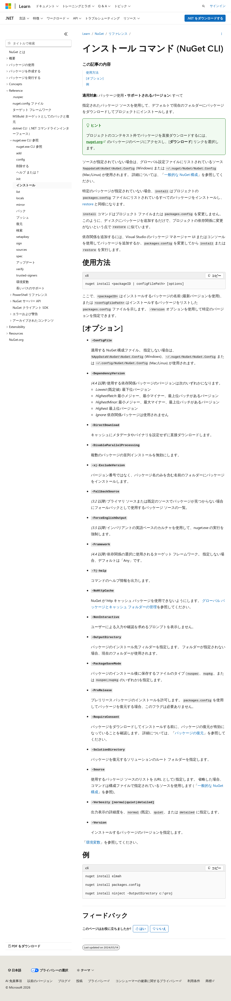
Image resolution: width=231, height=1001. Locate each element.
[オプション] (95, 78)
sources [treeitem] (21, 249)
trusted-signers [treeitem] (26, 275)
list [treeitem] (18, 191)
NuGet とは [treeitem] (17, 52)
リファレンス (118, 33)
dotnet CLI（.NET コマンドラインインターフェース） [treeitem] (41, 131)
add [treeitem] (18, 153)
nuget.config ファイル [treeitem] (28, 103)
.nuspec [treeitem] (18, 97)
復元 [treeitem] (19, 224)
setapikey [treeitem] (22, 236)
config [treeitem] (20, 159)
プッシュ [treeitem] (22, 217)
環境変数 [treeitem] (22, 282)
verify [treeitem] (20, 269)
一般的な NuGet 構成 (181, 174)
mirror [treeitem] (20, 204)
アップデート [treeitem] (25, 262)
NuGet (99, 33)
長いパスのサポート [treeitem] (30, 288)
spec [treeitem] (19, 256)
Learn (86, 33)
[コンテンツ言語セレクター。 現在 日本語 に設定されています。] (14, 970)
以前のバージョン (40, 981)
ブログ (62, 981)
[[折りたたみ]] (66, 34)
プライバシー (97, 981)
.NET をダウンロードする (205, 18)
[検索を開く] (203, 6)
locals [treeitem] (20, 198)
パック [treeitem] (21, 211)
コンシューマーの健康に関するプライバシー (147, 981)
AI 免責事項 (13, 981)
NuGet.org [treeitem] (16, 339)
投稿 (79, 981)
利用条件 (193, 981)
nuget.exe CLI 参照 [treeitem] (29, 146)
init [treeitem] (18, 179)
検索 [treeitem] (19, 230)
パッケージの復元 (189, 732)
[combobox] (38, 43)
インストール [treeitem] (25, 185)
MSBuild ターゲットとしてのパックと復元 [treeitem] (41, 119)
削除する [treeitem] (22, 166)
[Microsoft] (8, 6)
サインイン (218, 6)
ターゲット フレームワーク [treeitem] (32, 110)
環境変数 (93, 842)
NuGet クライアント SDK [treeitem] (30, 307)
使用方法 (92, 72)
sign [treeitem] (19, 243)
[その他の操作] (222, 33)
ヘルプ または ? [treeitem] (27, 172)
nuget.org (94, 141)
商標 (209, 981)
